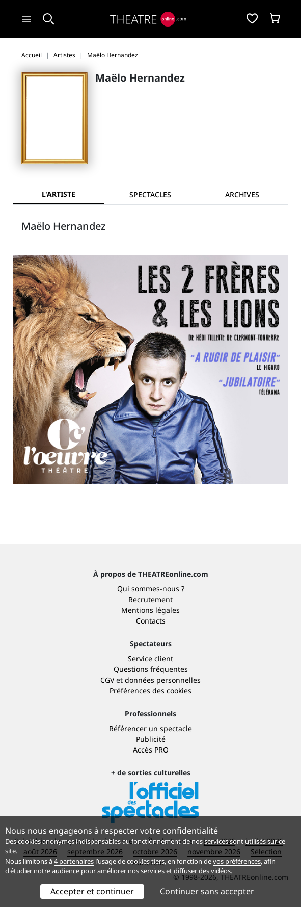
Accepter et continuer (92, 891)
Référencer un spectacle (150, 728)
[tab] (150, 194)
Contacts (151, 621)
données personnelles (163, 680)
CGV (107, 680)
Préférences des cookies (150, 690)
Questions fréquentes (151, 669)
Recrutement (150, 599)
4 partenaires (74, 861)
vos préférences (237, 861)
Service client (150, 658)
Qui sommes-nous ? (150, 588)
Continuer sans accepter (207, 891)
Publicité (151, 739)
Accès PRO (151, 750)
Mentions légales (150, 610)
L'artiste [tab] (58, 194)
